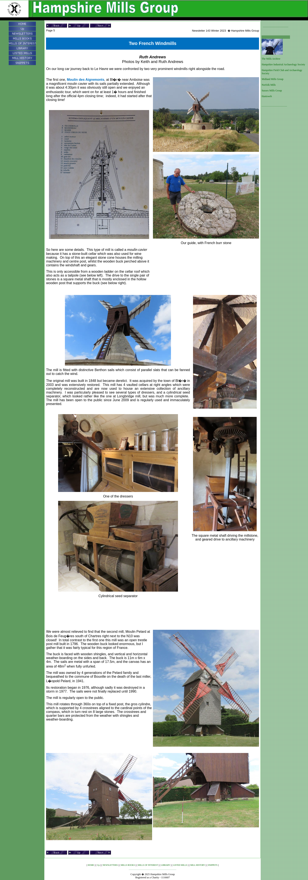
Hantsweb (267, 96)
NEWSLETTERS (110, 865)
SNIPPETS (212, 865)
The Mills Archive (271, 58)
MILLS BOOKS (128, 865)
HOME (91, 865)
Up (98, 865)
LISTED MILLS (180, 865)
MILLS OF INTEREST (148, 865)
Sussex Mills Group (272, 90)
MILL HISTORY (197, 865)
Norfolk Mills (269, 84)
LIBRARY (165, 865)
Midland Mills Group (272, 79)
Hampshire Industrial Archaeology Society (283, 64)
